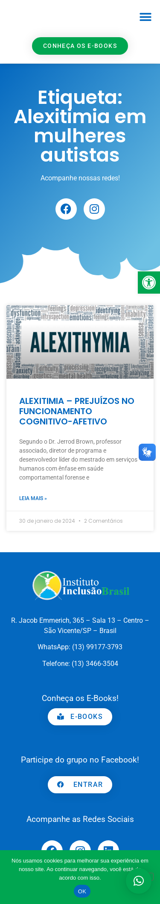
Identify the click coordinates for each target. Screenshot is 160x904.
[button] (145, 17)
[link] (149, 282)
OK (82, 891)
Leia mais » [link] (33, 498)
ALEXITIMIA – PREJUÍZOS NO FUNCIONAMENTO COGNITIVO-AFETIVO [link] (76, 411)
